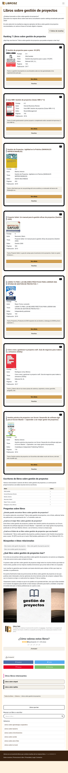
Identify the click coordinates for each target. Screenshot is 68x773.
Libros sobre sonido (10, 737)
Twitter (49, 662)
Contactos (39, 757)
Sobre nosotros (7, 757)
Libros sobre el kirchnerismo (13, 733)
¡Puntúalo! (34, 649)
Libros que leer (34, 707)
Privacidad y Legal (30, 757)
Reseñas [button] (34, 83)
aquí (50, 528)
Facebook (18, 662)
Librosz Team (16, 626)
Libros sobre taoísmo (11, 729)
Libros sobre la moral (11, 745)
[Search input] (33, 716)
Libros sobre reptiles (11, 687)
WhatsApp (49, 667)
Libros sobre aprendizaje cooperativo (16, 725)
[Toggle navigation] (63, 3)
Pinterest (18, 667)
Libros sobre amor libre (11, 741)
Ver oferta (34, 79)
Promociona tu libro (18, 757)
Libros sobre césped (11, 682)
